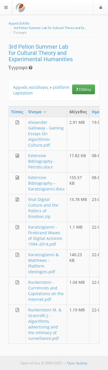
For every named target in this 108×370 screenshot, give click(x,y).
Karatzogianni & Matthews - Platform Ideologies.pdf (43, 263)
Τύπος (17, 111)
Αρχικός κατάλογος (31, 87)
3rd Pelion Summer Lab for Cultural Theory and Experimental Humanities (41, 53)
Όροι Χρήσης (77, 363)
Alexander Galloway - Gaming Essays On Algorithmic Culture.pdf (46, 134)
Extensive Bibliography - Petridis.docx (41, 161)
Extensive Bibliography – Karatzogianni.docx (46, 183)
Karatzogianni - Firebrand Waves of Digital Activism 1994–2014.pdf (45, 235)
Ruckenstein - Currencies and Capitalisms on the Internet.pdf (46, 290)
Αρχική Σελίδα (19, 23)
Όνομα (37, 111)
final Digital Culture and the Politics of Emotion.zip (43, 208)
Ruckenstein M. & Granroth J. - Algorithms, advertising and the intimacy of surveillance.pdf (44, 324)
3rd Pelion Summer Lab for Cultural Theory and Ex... (50, 28)
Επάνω (83, 89)
